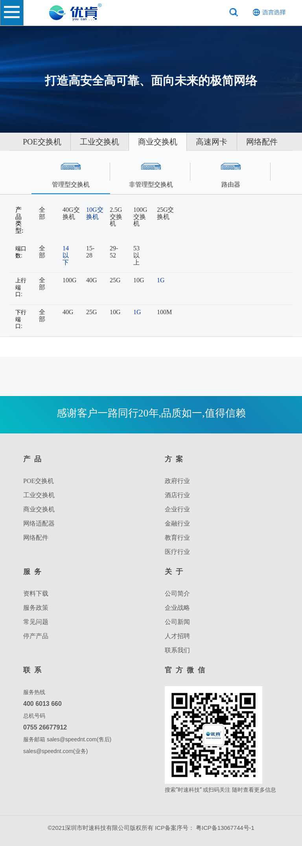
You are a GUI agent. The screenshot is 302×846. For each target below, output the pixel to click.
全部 (42, 213)
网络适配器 (39, 523)
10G (138, 280)
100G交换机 (140, 216)
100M (164, 312)
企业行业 (177, 509)
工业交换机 (149, 141)
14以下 (66, 255)
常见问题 (35, 621)
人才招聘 (177, 636)
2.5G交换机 (116, 216)
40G (91, 280)
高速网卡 (115, 160)
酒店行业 (177, 495)
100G (70, 280)
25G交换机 (165, 213)
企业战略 (177, 607)
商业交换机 (228, 141)
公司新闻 (177, 621)
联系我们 (177, 650)
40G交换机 (71, 213)
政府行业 (177, 481)
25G (115, 280)
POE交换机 (71, 141)
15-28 (90, 252)
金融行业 (177, 523)
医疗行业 (177, 551)
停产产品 (35, 636)
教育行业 (177, 537)
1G (161, 280)
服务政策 (35, 607)
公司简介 (177, 593)
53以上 (136, 255)
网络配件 (185, 160)
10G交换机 (94, 213)
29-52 (114, 252)
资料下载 (35, 593)
